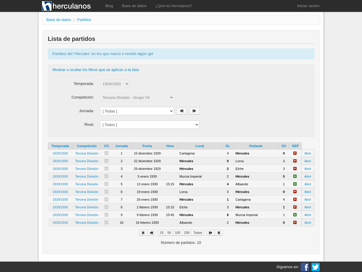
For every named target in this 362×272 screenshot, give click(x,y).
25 (161, 232)
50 (169, 232)
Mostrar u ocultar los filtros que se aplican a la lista (96, 69)
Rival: (89, 124)
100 (177, 232)
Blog (109, 6)
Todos (197, 232)
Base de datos (134, 6)
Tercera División (86, 153)
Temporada (60, 146)
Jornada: (86, 111)
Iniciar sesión (308, 6)
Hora (170, 146)
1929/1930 (60, 153)
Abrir (307, 153)
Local (199, 146)
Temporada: (84, 83)
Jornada (121, 146)
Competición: (83, 97)
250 (186, 232)
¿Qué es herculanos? (173, 6)
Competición (87, 146)
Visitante (256, 146)
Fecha (147, 146)
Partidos (84, 19)
